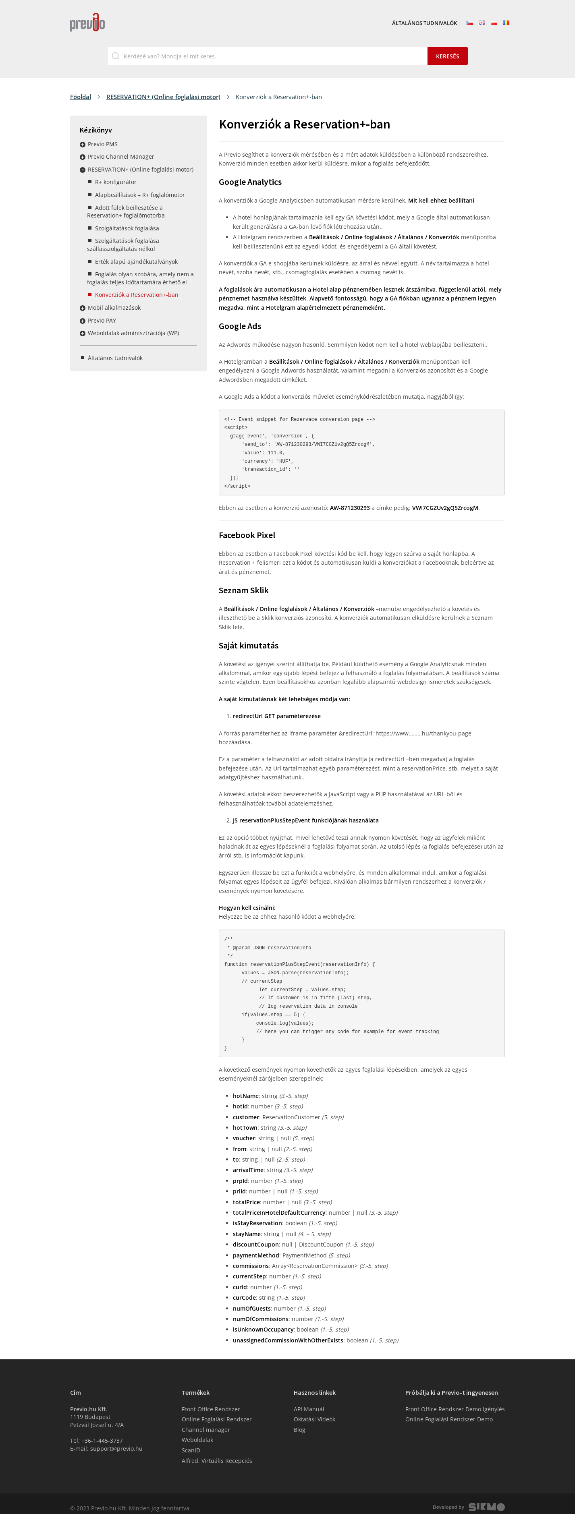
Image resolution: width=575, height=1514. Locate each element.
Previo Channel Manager (121, 156)
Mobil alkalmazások (114, 307)
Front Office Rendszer (211, 1400)
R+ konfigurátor (116, 182)
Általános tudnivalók (424, 23)
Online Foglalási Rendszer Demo (449, 1410)
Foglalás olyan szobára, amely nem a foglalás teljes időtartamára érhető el (140, 278)
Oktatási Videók (314, 1410)
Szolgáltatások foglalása (127, 228)
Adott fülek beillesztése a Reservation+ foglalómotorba (126, 212)
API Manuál (309, 1400)
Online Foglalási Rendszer (217, 1410)
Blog (299, 1420)
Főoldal (80, 97)
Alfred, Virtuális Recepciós (217, 1451)
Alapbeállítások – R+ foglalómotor (140, 195)
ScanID (191, 1441)
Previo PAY (102, 320)
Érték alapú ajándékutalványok (136, 261)
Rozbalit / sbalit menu (82, 144)
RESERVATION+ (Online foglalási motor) (163, 97)
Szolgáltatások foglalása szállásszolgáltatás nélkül (123, 245)
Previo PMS (103, 144)
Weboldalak (197, 1431)
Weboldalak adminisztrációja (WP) (133, 333)
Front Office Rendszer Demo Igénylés (455, 1400)
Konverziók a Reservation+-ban (137, 294)
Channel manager (206, 1420)
